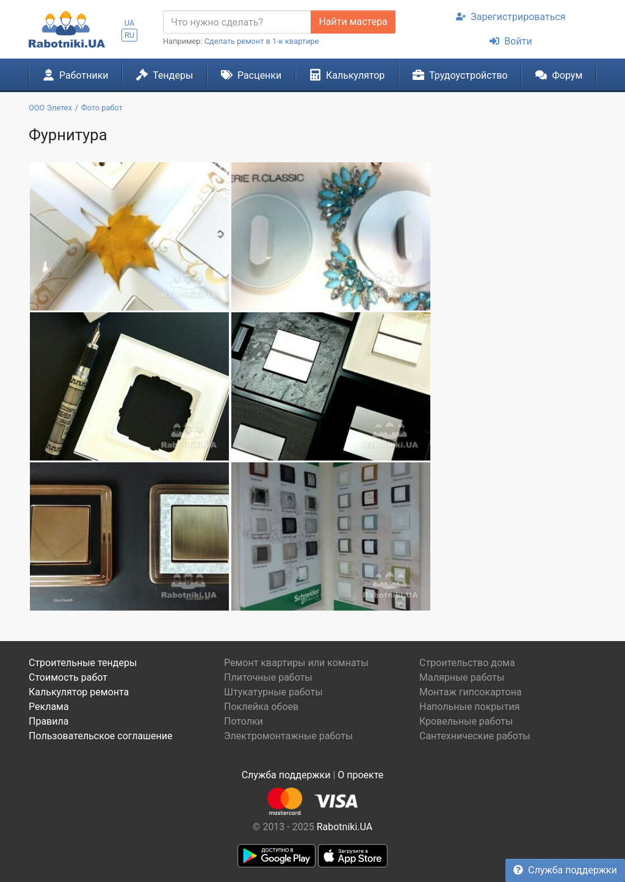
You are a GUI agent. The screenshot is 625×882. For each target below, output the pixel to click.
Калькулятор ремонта (79, 692)
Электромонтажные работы (288, 736)
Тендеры (164, 75)
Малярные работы (461, 677)
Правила (48, 721)
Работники (76, 75)
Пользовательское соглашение (101, 736)
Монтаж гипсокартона (470, 692)
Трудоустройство (460, 75)
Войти (511, 41)
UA (130, 22)
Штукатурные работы (273, 692)
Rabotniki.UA (345, 827)
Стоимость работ (68, 677)
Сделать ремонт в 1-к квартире (261, 41)
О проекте (360, 775)
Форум (558, 75)
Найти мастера (353, 21)
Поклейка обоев (261, 706)
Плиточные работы (268, 677)
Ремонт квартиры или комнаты (296, 663)
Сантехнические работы (474, 736)
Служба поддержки (565, 870)
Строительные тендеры (83, 663)
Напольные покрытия (469, 706)
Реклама (49, 706)
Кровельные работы (466, 721)
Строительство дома (467, 663)
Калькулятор (347, 75)
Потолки (243, 721)
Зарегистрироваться (510, 17)
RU (129, 35)
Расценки (251, 75)
